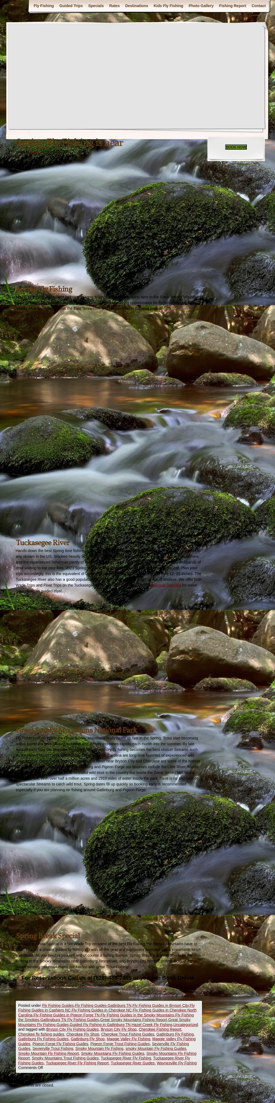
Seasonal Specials (165, 585)
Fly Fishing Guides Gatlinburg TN (103, 1005)
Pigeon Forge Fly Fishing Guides (60, 1044)
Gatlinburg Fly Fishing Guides (43, 1039)
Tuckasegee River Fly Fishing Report (77, 1063)
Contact (258, 6)
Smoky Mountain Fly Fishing (99, 1048)
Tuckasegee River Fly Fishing (126, 1058)
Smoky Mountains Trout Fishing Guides (65, 1058)
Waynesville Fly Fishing (177, 1063)
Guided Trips (71, 6)
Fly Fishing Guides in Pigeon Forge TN (67, 1015)
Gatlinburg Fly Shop (88, 1039)
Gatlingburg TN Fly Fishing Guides (69, 1020)
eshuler (35, 151)
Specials (96, 6)
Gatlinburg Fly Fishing (175, 1034)
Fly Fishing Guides (58, 1005)
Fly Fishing (44, 6)
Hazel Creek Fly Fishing (152, 1024)
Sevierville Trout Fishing (53, 1048)
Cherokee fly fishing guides (41, 1034)
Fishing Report (232, 6)
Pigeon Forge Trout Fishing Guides (120, 1044)
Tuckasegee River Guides (133, 1063)
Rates (114, 6)
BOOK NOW (236, 147)
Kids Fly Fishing (168, 6)
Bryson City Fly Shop (119, 1029)
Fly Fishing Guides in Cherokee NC (102, 1010)
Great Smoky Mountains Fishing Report (133, 1020)
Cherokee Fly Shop (82, 1034)
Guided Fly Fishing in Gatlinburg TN (100, 1024)
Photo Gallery (201, 6)
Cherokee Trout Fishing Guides (127, 1034)
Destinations (136, 6)
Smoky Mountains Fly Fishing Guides (112, 1053)
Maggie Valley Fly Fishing (128, 1039)
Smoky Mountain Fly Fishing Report (48, 1053)
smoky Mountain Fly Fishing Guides (156, 1048)
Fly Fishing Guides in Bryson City (160, 1005)
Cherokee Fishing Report (160, 1029)
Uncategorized (185, 1024)
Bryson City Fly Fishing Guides (72, 1029)
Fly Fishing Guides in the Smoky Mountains (137, 1015)
